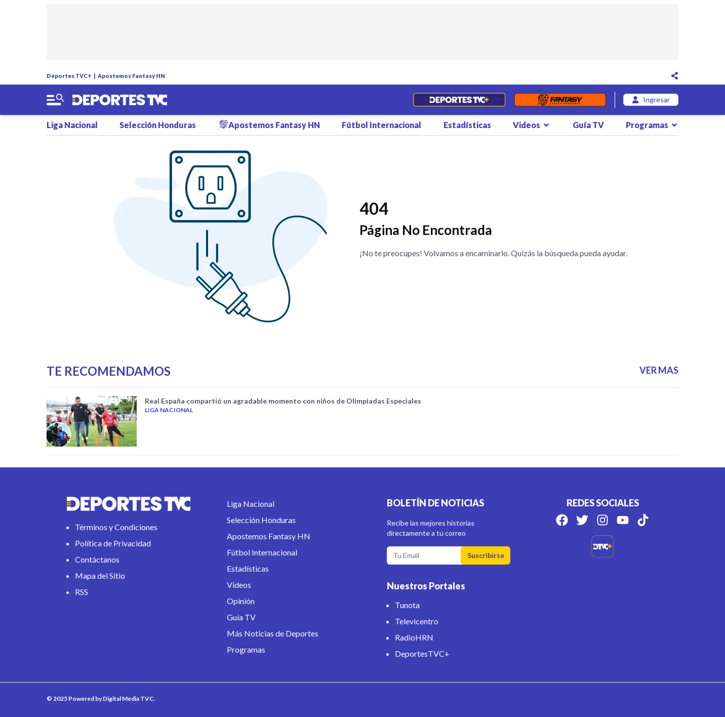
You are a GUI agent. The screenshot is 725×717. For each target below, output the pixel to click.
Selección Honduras (157, 125)
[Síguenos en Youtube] (623, 520)
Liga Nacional (72, 125)
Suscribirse (485, 555)
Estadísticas (467, 125)
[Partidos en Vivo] (459, 100)
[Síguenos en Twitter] (582, 520)
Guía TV (588, 125)
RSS (81, 591)
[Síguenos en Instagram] (602, 520)
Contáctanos (97, 559)
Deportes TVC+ (69, 75)
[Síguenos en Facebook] (562, 520)
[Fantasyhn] (560, 100)
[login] (650, 100)
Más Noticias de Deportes (272, 633)
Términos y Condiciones (116, 527)
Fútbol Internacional (381, 125)
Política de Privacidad (113, 543)
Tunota (407, 605)
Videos (531, 125)
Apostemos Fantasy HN (131, 75)
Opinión (241, 601)
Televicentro (416, 621)
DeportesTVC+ (422, 653)
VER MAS (658, 370)
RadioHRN (414, 637)
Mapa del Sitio (100, 575)
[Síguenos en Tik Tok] (643, 520)
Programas (652, 125)
